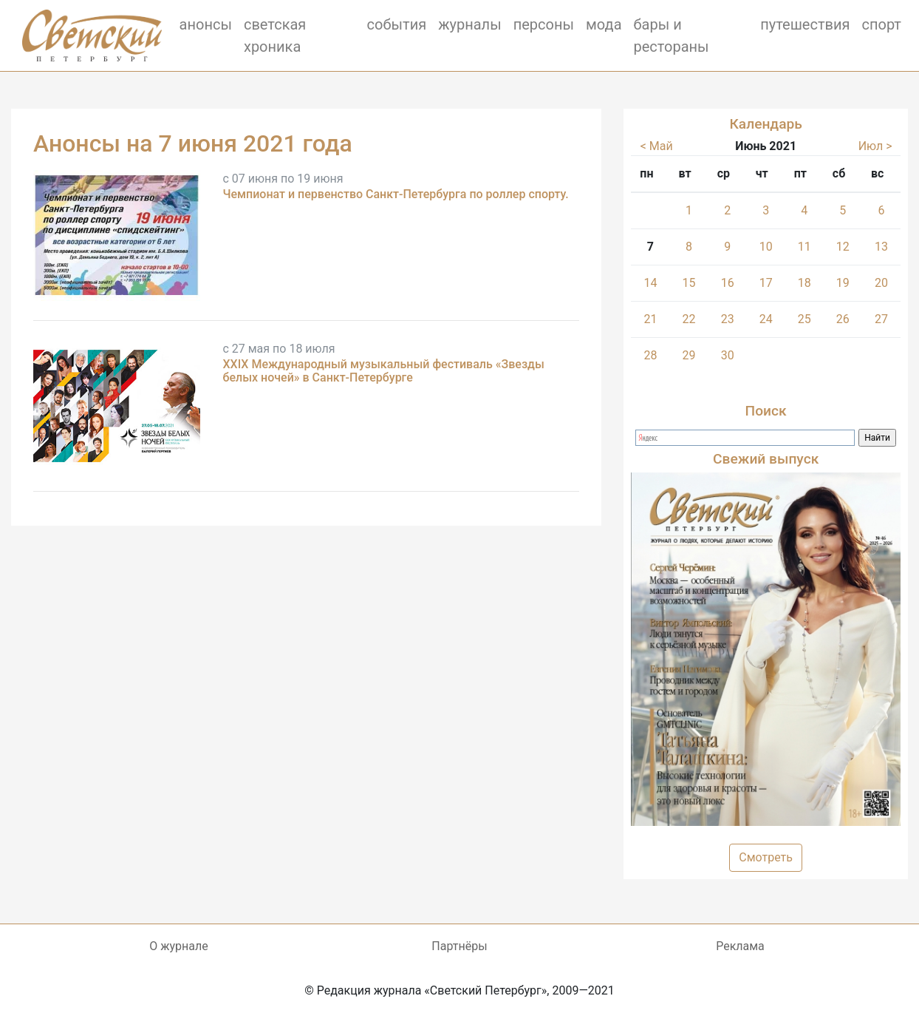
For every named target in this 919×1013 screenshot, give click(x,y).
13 (881, 247)
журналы (470, 24)
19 (843, 283)
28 (650, 355)
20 (881, 283)
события (397, 24)
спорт (882, 24)
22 (689, 319)
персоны (543, 24)
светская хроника (275, 35)
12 (843, 247)
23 (727, 319)
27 (881, 319)
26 (843, 319)
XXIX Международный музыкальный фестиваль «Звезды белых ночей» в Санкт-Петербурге (383, 370)
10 (766, 247)
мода (604, 24)
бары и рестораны (671, 35)
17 (766, 283)
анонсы (206, 24)
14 (650, 283)
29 (689, 355)
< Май (656, 146)
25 (804, 319)
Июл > (875, 146)
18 (804, 283)
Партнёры (459, 946)
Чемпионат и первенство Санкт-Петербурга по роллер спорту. (395, 194)
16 (727, 283)
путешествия (805, 24)
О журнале (178, 946)
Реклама (740, 946)
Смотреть (766, 857)
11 (804, 247)
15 (689, 283)
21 (650, 319)
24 (766, 319)
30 (727, 355)
